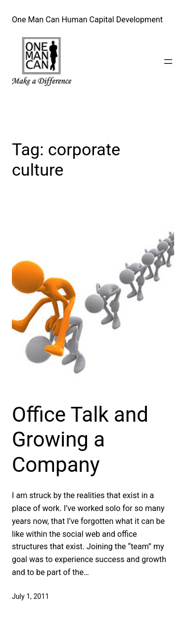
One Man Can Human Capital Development (87, 19)
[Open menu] (168, 61)
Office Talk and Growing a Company (80, 439)
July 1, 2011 (30, 596)
